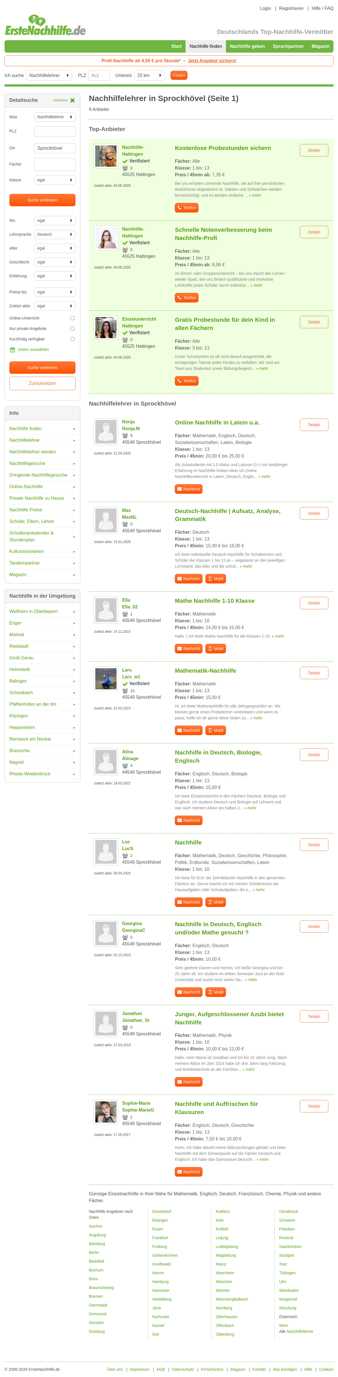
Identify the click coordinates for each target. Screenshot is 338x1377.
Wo (12, 220)
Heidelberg (161, 1299)
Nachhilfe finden (206, 46)
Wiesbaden (289, 1290)
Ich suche (14, 75)
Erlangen (160, 1220)
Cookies (326, 1369)
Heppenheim (22, 727)
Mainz (221, 1264)
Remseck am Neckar (30, 739)
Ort (12, 148)
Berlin (94, 1252)
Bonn (93, 1279)
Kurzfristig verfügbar (41, 339)
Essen (157, 1229)
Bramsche (19, 750)
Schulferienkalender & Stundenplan (31, 536)
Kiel (155, 1334)
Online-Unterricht (41, 318)
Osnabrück (288, 1211)
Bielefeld (96, 1261)
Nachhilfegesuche (27, 463)
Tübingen (287, 1273)
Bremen (96, 1296)
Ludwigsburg (227, 1246)
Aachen (95, 1226)
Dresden (96, 1322)
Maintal (16, 634)
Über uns (115, 1369)
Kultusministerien (26, 551)
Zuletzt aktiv (19, 306)
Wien (283, 1325)
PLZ (82, 75)
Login (265, 8)
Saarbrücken (290, 1246)
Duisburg (97, 1331)
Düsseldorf (161, 1211)
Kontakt (259, 1369)
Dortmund (97, 1314)
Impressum (139, 1369)
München (224, 1281)
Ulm (282, 1281)
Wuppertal (288, 1299)
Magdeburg (226, 1255)
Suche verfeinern (42, 200)
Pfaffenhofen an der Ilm (32, 704)
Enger (15, 623)
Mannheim (225, 1273)
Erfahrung (18, 276)
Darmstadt (98, 1305)
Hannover (160, 1290)
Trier (283, 1264)
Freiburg (159, 1246)
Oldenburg (225, 1334)
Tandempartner (24, 563)
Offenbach (225, 1325)
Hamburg (160, 1281)
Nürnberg (224, 1308)
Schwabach (21, 692)
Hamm (158, 1273)
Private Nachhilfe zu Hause (36, 498)
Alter (13, 248)
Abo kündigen (285, 1369)
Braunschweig (101, 1287)
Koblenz (223, 1211)
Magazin (321, 46)
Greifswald (161, 1264)
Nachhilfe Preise (25, 509)
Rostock (286, 1238)
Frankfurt (160, 1238)
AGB (160, 1369)
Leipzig (222, 1238)
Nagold (16, 762)
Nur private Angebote (41, 328)
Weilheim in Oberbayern (33, 611)
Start (176, 46)
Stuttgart (286, 1255)
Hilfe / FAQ (322, 8)
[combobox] (55, 164)
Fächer (15, 164)
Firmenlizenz (212, 1369)
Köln (220, 1220)
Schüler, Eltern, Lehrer (31, 521)
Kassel (158, 1325)
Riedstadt (19, 646)
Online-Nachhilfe (26, 486)
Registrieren (291, 8)
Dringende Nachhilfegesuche (38, 475)
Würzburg (287, 1308)
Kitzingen (18, 715)
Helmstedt (19, 669)
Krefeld (222, 1229)
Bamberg (97, 1243)
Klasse (15, 180)
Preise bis (18, 292)
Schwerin (287, 1220)
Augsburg (97, 1235)
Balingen (18, 681)
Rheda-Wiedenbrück (30, 773)
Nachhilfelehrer (24, 440)
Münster (223, 1290)
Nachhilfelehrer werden (32, 451)
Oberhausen (227, 1316)
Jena (156, 1308)
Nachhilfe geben (247, 46)
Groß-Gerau (21, 657)
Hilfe (308, 1369)
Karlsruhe (160, 1316)
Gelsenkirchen (165, 1255)
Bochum (96, 1270)
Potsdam (287, 1229)
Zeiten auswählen (29, 350)
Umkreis (123, 75)
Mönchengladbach (232, 1299)
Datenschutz (183, 1369)
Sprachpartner (288, 46)
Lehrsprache (19, 234)
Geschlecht (19, 262)
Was (13, 117)
